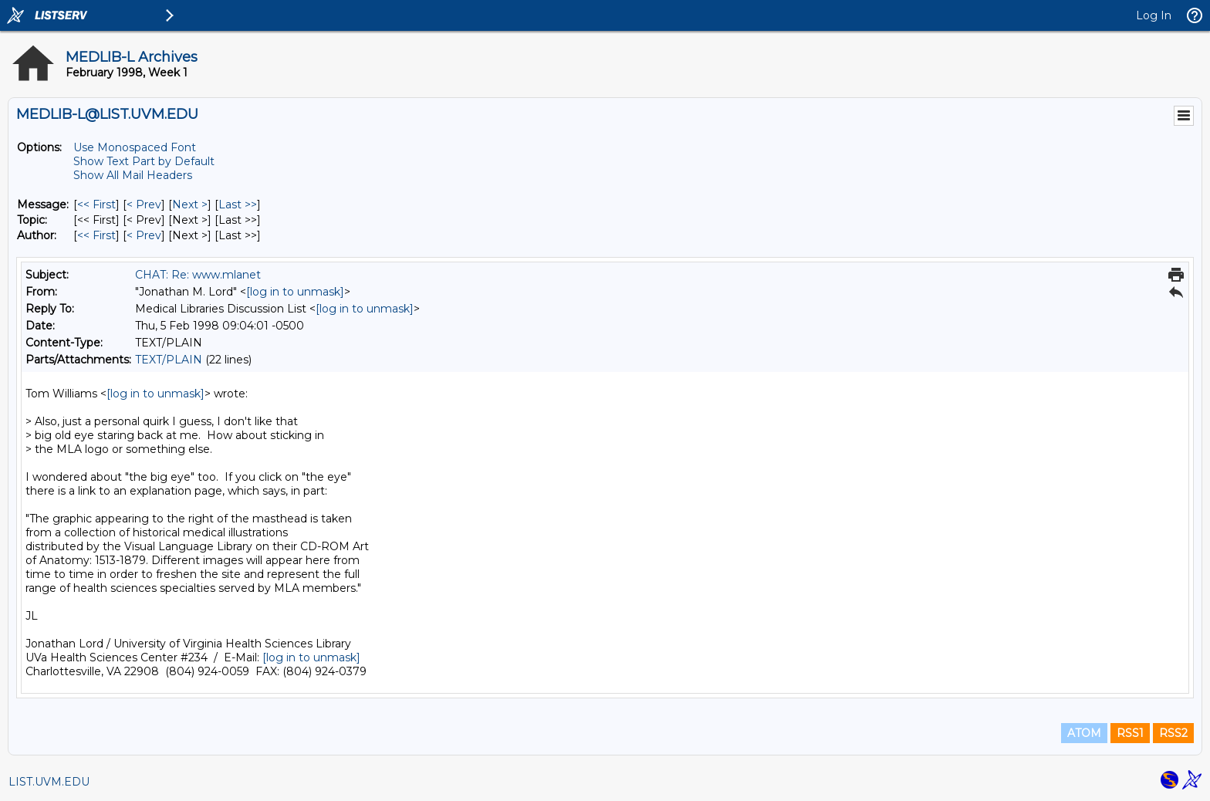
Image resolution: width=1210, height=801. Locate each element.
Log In (1153, 15)
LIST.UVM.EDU (49, 782)
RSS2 (1173, 733)
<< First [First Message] (96, 204)
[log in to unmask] (295, 292)
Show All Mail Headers (132, 175)
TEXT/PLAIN (168, 360)
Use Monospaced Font (134, 147)
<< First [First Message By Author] (96, 235)
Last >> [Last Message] (237, 204)
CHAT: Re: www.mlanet (198, 275)
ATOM (1084, 733)
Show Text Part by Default (144, 161)
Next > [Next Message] (190, 204)
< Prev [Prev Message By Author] (144, 235)
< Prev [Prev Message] (144, 204)
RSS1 (1130, 733)
